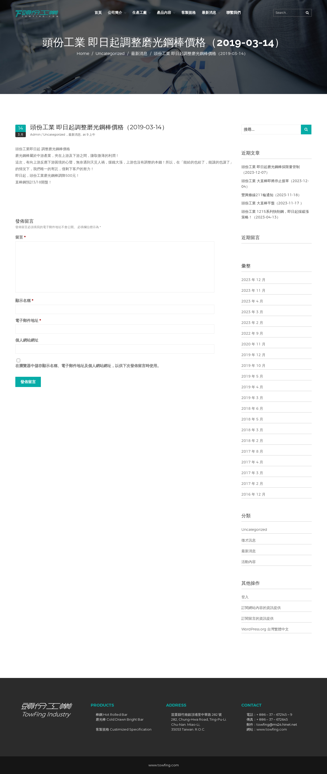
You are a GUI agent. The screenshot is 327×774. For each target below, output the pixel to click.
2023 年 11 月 (253, 290)
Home (83, 53)
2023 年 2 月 (252, 322)
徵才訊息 (248, 540)
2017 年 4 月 (252, 462)
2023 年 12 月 (253, 279)
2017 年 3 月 (252, 473)
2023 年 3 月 (252, 312)
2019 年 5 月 (252, 376)
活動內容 (248, 561)
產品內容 (164, 12)
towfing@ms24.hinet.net (276, 724)
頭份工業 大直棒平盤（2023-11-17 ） (272, 203)
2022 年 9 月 (252, 333)
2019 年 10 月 (253, 365)
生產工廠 (139, 12)
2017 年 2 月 (252, 483)
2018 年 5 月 (252, 419)
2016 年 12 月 (253, 494)
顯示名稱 (24, 300)
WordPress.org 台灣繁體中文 (265, 629)
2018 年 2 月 (252, 440)
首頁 (98, 12)
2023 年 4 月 (252, 301)
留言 (20, 237)
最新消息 (209, 12)
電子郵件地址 (28, 320)
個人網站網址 (26, 340)
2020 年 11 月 (253, 344)
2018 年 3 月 (252, 430)
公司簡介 (115, 12)
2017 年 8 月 (252, 451)
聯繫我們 (233, 12)
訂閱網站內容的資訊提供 (261, 607)
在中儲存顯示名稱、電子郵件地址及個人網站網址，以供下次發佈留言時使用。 (88, 365)
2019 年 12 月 (253, 355)
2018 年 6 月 (252, 408)
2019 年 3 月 (252, 397)
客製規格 (188, 12)
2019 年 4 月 (252, 387)
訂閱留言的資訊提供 (257, 618)
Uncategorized (110, 53)
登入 (245, 597)
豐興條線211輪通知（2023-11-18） (271, 195)
